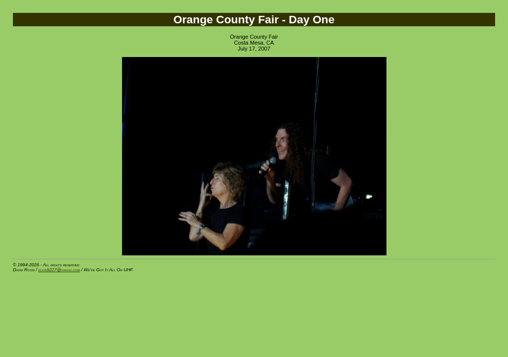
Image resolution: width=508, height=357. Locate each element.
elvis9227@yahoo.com (59, 269)
